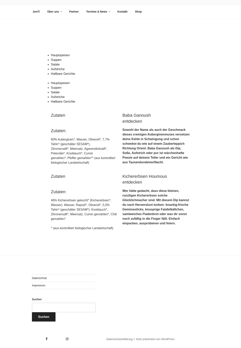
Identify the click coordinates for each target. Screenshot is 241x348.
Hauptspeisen (60, 55)
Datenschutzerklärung (119, 339)
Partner (74, 11)
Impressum (38, 285)
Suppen (56, 59)
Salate (55, 64)
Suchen (37, 299)
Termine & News (98, 11)
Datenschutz (39, 278)
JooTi (36, 11)
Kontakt (122, 11)
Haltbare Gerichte (63, 73)
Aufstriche (58, 69)
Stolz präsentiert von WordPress (155, 339)
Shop (138, 11)
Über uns (55, 11)
